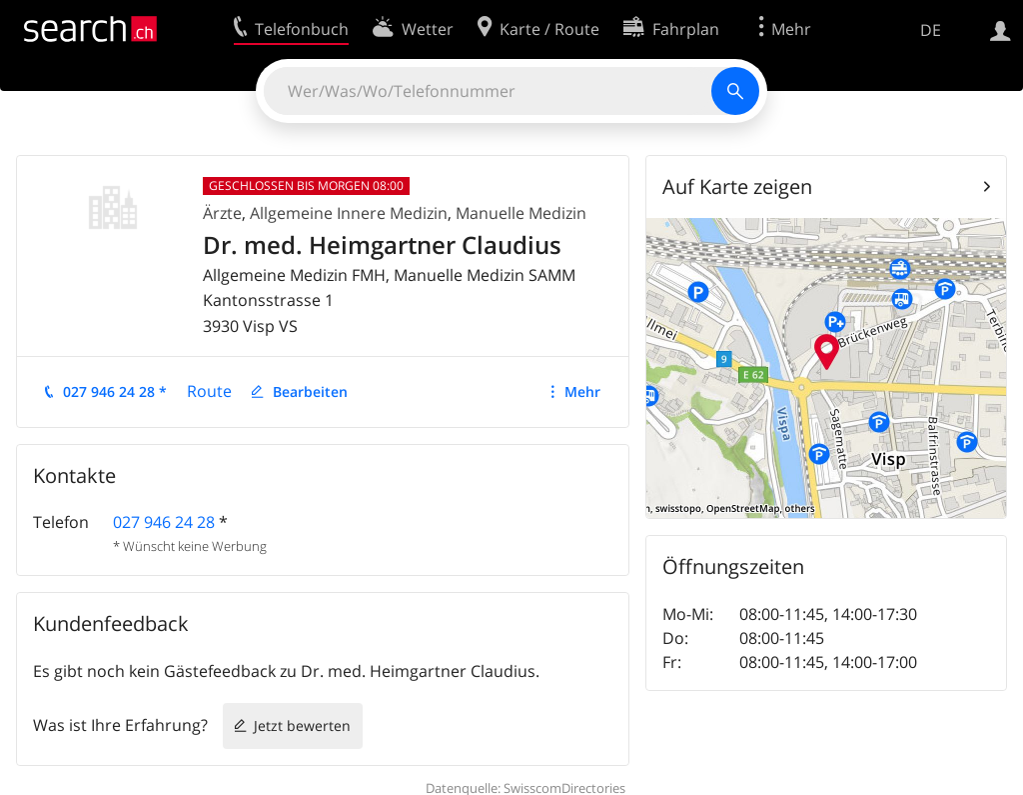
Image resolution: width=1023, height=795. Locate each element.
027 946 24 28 (164, 522)
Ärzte (222, 213)
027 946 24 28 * (115, 391)
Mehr (582, 391)
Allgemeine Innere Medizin (349, 213)
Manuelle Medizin (521, 213)
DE (930, 30)
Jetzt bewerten (302, 725)
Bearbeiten (310, 391)
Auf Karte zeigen (737, 186)
